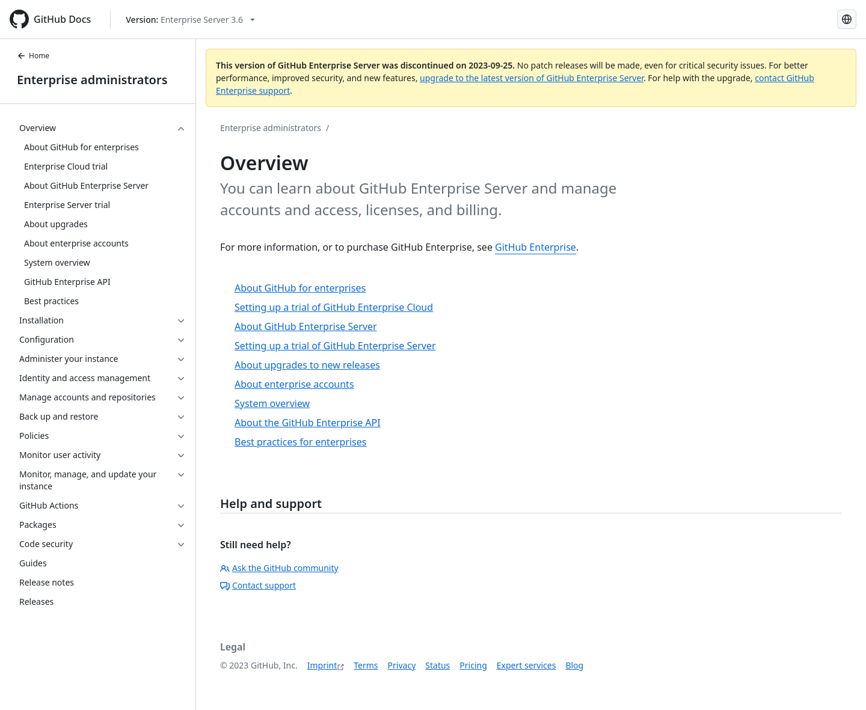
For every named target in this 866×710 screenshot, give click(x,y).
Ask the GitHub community (279, 568)
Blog (574, 665)
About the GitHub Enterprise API (308, 422)
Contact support (258, 585)
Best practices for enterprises (300, 441)
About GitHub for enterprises (300, 288)
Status (437, 665)
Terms (366, 665)
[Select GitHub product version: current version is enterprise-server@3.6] (190, 19)
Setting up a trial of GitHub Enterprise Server (335, 345)
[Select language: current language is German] (846, 19)
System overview (272, 403)
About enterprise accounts (294, 384)
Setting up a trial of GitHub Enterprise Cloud (334, 307)
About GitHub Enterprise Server (306, 326)
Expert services (526, 665)
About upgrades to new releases (307, 365)
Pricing (473, 665)
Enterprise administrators (92, 80)
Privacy (402, 665)
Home (33, 55)
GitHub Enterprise (535, 247)
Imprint (322, 665)
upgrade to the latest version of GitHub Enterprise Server (531, 78)
